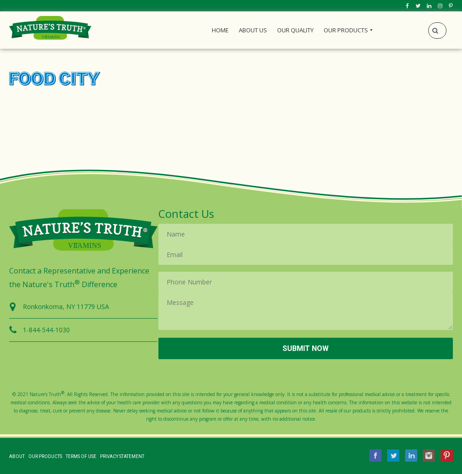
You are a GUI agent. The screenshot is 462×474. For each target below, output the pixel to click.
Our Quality (295, 30)
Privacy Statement (122, 456)
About (17, 456)
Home (220, 30)
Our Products (346, 30)
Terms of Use (81, 456)
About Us (253, 30)
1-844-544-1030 (46, 329)
